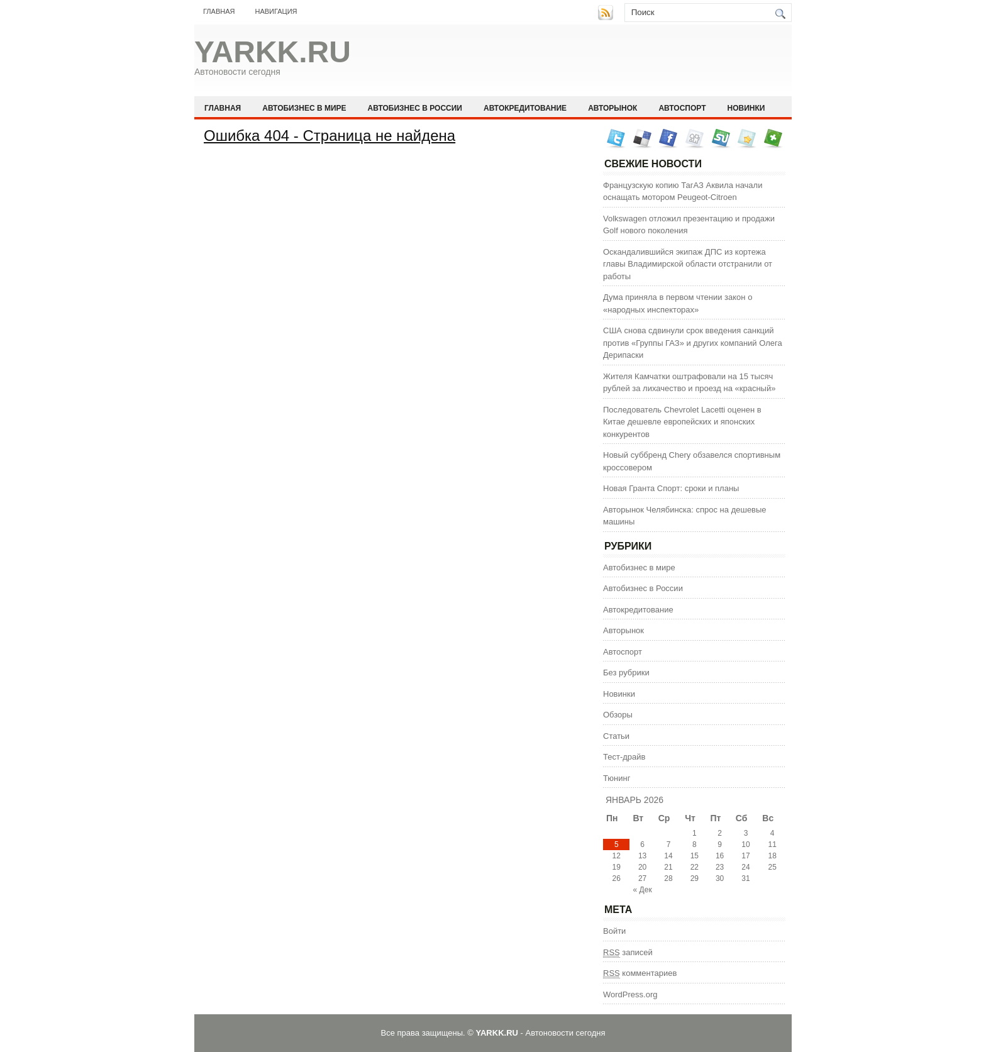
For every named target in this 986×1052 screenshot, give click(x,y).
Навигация (276, 11)
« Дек (642, 889)
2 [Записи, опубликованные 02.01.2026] (719, 833)
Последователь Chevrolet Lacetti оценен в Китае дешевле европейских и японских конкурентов (682, 422)
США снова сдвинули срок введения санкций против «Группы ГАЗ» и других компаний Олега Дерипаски (692, 343)
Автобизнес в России (415, 108)
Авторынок (612, 108)
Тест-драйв (624, 756)
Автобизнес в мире (304, 108)
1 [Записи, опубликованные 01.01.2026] (694, 833)
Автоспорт (682, 108)
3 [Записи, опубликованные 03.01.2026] (746, 833)
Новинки (746, 108)
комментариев (640, 973)
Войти (614, 931)
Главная (219, 11)
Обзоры (618, 714)
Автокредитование (525, 108)
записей (628, 953)
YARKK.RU (272, 52)
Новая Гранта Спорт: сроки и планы (671, 488)
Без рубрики (626, 672)
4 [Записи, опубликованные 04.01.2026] (772, 833)
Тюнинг (616, 778)
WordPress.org (630, 994)
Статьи (616, 736)
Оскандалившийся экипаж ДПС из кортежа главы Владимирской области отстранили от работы (687, 264)
